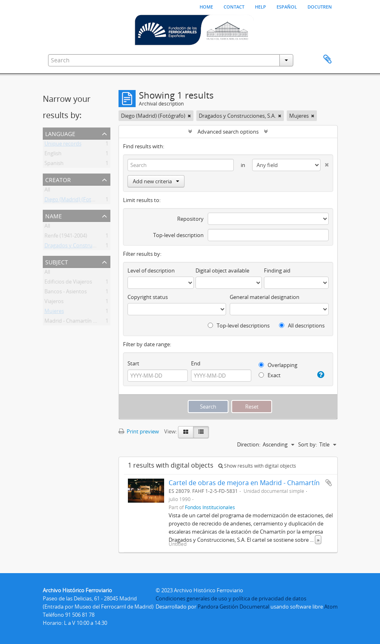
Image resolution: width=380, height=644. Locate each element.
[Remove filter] (189, 116)
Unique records (62, 145)
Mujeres (54, 312)
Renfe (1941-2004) (65, 237)
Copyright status (147, 297)
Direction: (248, 444)
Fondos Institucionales (210, 507)
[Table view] (201, 432)
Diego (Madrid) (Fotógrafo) (76, 200)
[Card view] (185, 432)
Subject (56, 261)
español (287, 6)
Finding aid (277, 270)
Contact (234, 6)
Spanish (54, 164)
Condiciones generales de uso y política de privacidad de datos (231, 598)
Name (53, 215)
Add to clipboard (329, 483)
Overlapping (278, 365)
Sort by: (307, 444)
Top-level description (178, 235)
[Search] (180, 165)
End (195, 363)
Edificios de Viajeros (68, 283)
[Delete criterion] (325, 163)
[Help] (320, 375)
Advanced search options (228, 131)
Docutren (320, 6)
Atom (331, 606)
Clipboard (327, 59)
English (53, 154)
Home (206, 6)
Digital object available (222, 270)
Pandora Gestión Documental (233, 606)
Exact (270, 375)
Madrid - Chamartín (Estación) (80, 322)
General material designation (264, 297)
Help (260, 6)
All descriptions (302, 325)
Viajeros (54, 302)
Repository (190, 218)
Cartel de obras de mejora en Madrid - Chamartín (244, 482)
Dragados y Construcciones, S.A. (82, 247)
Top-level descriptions (239, 325)
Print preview (139, 431)
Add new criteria (156, 181)
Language (60, 132)
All (47, 191)
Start (133, 363)
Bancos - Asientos (65, 293)
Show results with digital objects (257, 465)
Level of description (151, 270)
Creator (58, 179)
